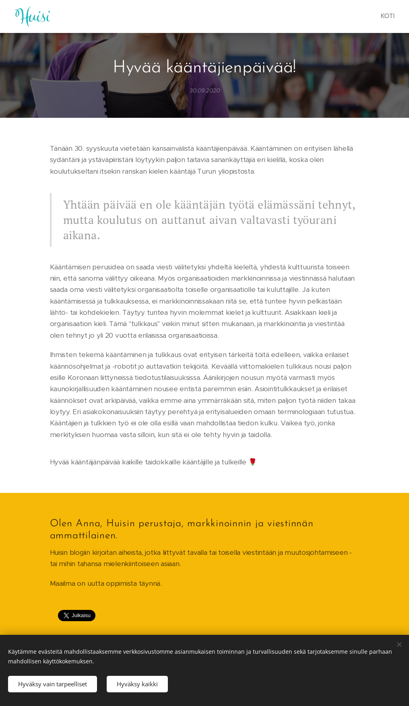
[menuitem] (386, 16)
